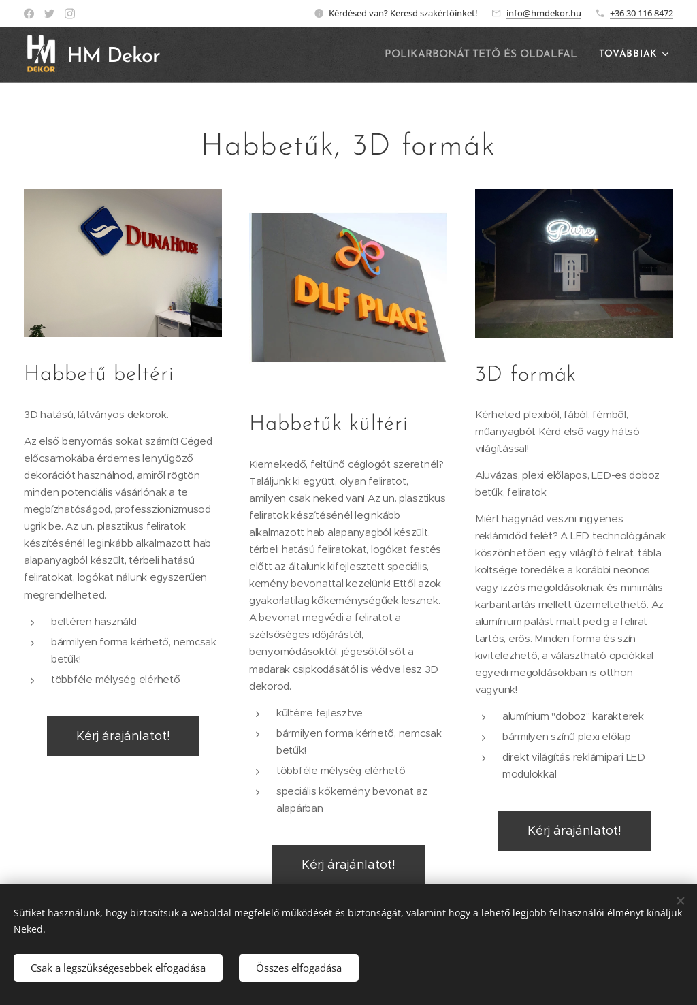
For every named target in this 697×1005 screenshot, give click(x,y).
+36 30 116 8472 (641, 13)
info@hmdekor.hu (543, 13)
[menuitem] (486, 55)
